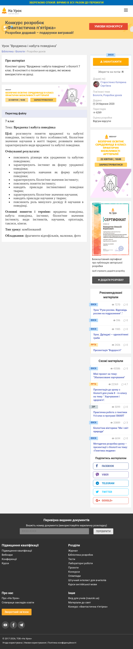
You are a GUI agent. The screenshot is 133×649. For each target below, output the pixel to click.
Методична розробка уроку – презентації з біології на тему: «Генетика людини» (110, 447)
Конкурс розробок (30, 25)
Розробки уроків (112, 95)
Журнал (73, 550)
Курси (5, 563)
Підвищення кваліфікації (17, 550)
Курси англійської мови (82, 584)
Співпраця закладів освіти (18, 602)
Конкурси (74, 571)
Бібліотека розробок (80, 554)
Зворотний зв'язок (17, 612)
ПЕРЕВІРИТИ (103, 531)
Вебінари (7, 554)
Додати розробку (111, 280)
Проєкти (73, 567)
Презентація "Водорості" (107, 350)
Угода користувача (12, 642)
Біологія (97, 95)
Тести (71, 559)
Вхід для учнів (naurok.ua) (83, 598)
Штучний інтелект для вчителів (87, 580)
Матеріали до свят (79, 602)
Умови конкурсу (109, 26)
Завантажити (110, 61)
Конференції (9, 559)
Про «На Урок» (10, 598)
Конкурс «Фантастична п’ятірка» (88, 606)
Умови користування (35, 642)
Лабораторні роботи (80, 563)
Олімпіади (74, 575)
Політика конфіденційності (62, 642)
